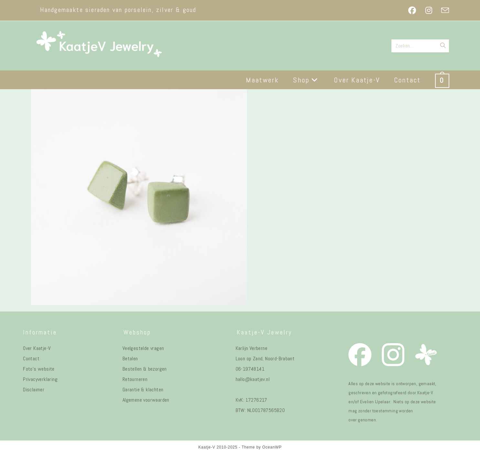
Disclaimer (33, 389)
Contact (31, 358)
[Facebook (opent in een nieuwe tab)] (412, 10)
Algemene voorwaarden (146, 399)
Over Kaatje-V (36, 348)
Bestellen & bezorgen (145, 368)
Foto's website (39, 368)
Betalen (130, 358)
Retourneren (135, 379)
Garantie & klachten (143, 389)
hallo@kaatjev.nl (253, 379)
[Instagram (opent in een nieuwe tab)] (429, 10)
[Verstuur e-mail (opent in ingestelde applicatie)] (443, 10)
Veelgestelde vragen (143, 348)
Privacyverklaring (40, 379)
